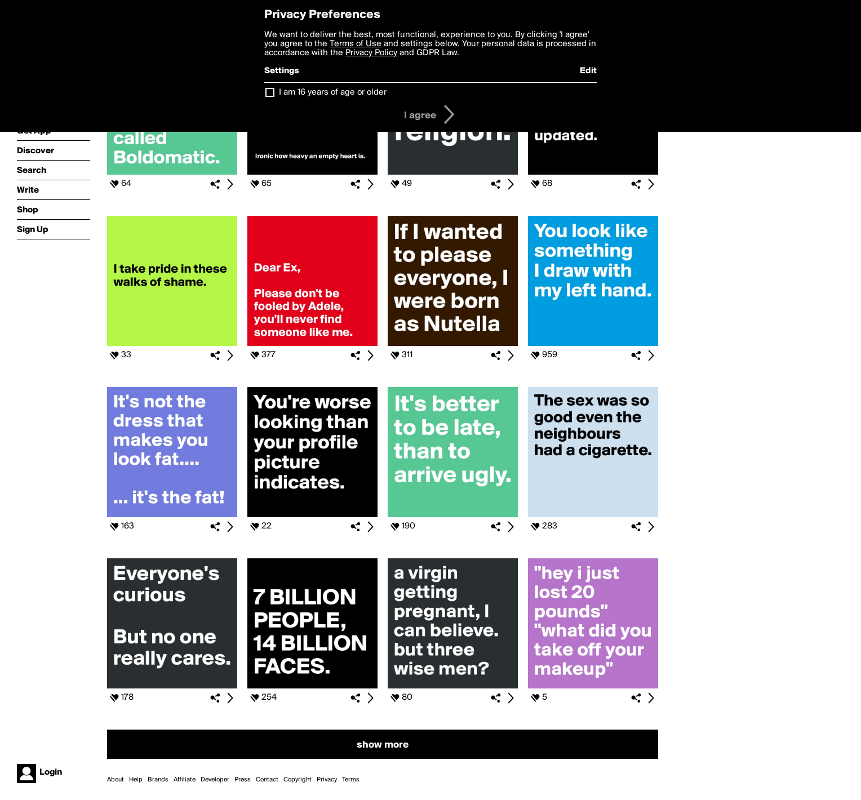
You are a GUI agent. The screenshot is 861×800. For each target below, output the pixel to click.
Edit (588, 70)
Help (136, 779)
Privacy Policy (371, 52)
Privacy (327, 779)
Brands (158, 779)
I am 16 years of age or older (333, 92)
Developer (215, 779)
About (115, 779)
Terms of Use (355, 43)
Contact (267, 779)
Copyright (297, 779)
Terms (351, 779)
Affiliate (185, 779)
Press (242, 779)
